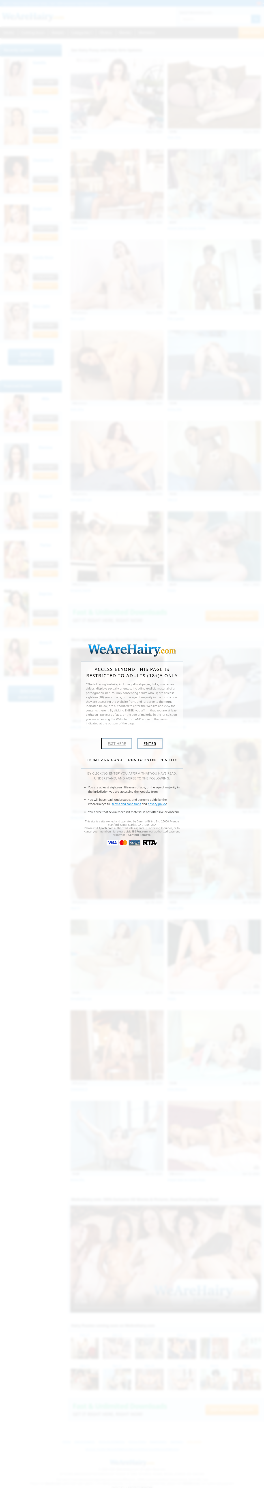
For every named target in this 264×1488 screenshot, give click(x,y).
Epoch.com (106, 828)
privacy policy (157, 804)
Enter (150, 743)
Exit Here (117, 743)
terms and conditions (126, 804)
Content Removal (139, 835)
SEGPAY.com (139, 831)
